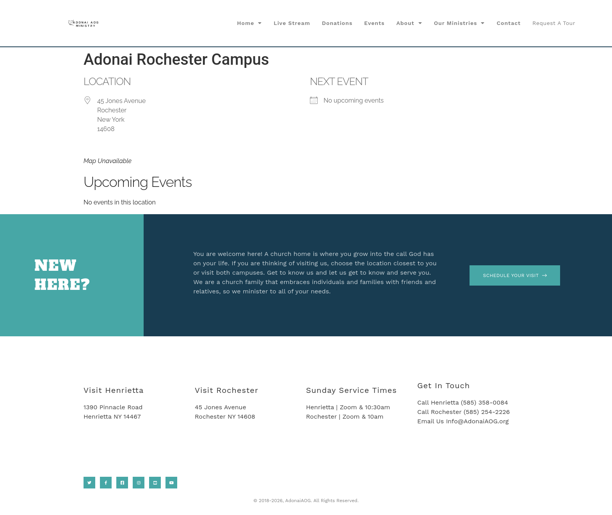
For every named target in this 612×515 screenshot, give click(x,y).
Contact (508, 23)
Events (374, 23)
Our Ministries (459, 23)
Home (249, 23)
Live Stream (292, 23)
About (409, 23)
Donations (337, 23)
